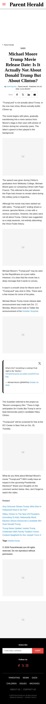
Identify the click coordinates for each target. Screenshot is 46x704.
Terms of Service (16, 697)
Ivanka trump (14, 541)
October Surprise (30, 311)
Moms (26, 678)
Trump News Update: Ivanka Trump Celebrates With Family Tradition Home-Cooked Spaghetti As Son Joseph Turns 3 (21, 531)
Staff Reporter (12, 86)
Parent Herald (9, 45)
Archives (34, 684)
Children (12, 684)
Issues (23, 684)
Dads (23, 48)
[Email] (35, 95)
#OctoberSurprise (12, 374)
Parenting (14, 678)
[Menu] (4, 4)
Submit (38, 651)
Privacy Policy (30, 697)
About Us (15, 689)
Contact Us (29, 689)
